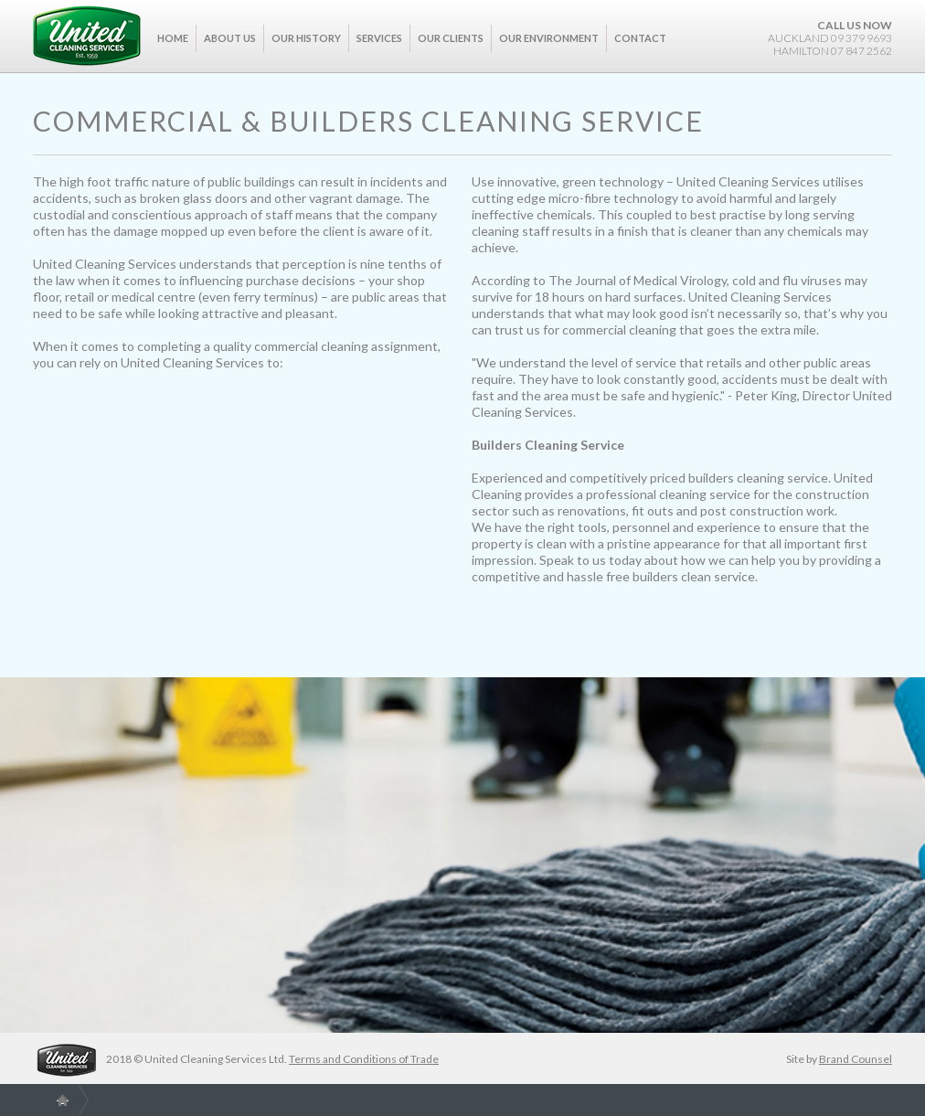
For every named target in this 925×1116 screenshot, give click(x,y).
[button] (230, 49)
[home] (87, 35)
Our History (306, 38)
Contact (640, 38)
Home (172, 38)
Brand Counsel (855, 1059)
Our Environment (549, 38)
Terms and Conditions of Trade (364, 1059)
